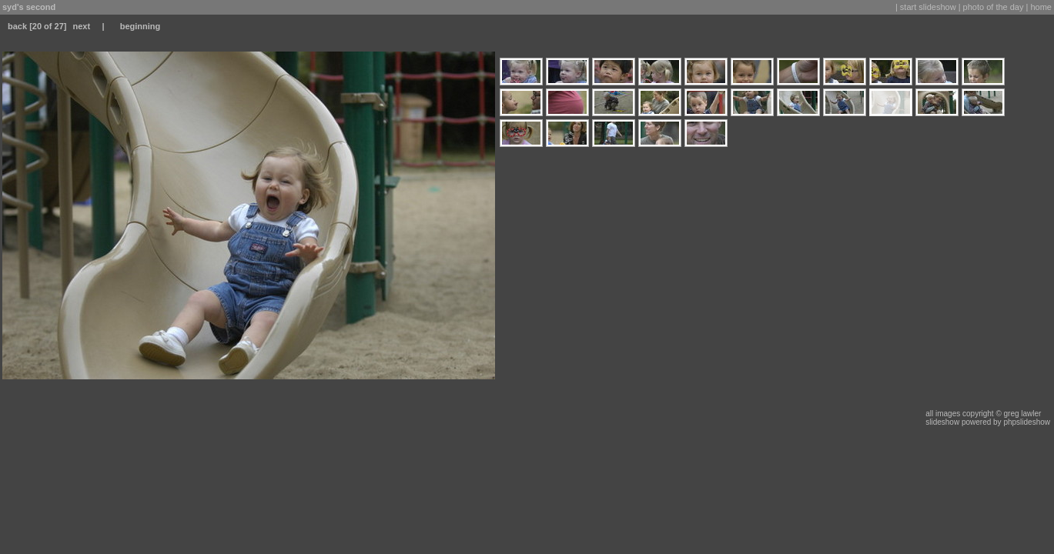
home (1041, 7)
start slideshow (928, 7)
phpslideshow (1026, 422)
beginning (140, 26)
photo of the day (993, 7)
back (17, 26)
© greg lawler (1018, 413)
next (81, 26)
